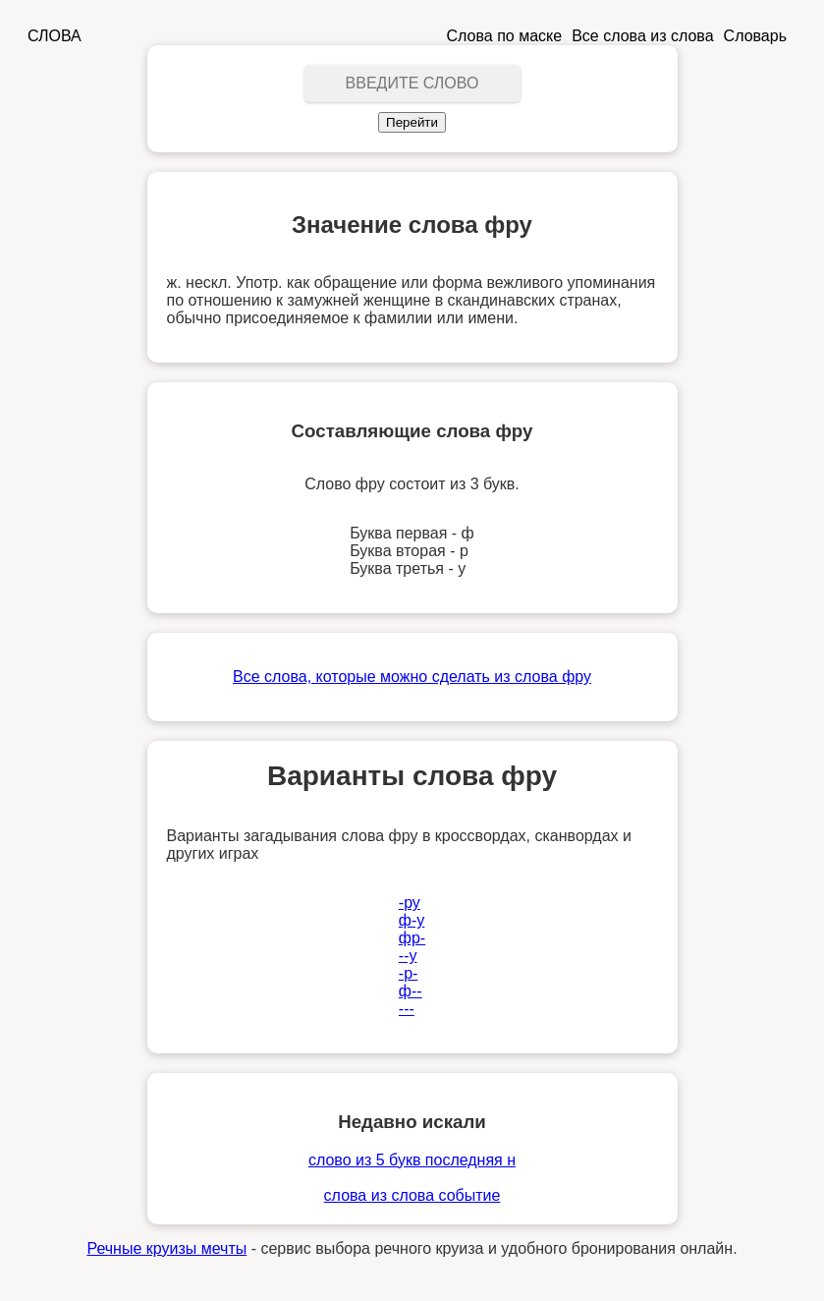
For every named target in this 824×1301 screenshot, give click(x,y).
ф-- (410, 991)
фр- (412, 938)
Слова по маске (505, 36)
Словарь (755, 36)
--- (406, 1008)
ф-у (412, 920)
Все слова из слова (642, 36)
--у (408, 955)
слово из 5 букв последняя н (412, 1160)
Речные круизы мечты (166, 1248)
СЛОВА (54, 36)
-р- (408, 973)
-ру (409, 902)
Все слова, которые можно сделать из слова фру (412, 676)
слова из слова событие (412, 1195)
